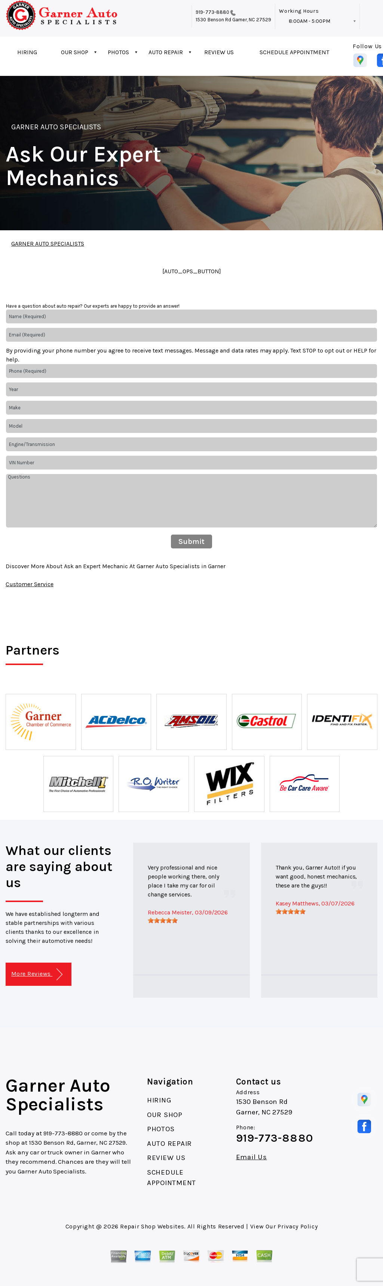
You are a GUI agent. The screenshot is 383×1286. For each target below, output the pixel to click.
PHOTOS (118, 52)
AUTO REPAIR (165, 52)
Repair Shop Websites (152, 1226)
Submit (191, 541)
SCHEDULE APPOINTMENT (294, 52)
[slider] (163, 920)
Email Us (251, 1157)
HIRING (27, 52)
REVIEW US (219, 52)
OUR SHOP (74, 52)
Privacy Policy (298, 1226)
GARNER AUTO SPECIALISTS (56, 127)
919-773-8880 (212, 12)
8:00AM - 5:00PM (309, 21)
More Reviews (36, 974)
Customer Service (29, 584)
